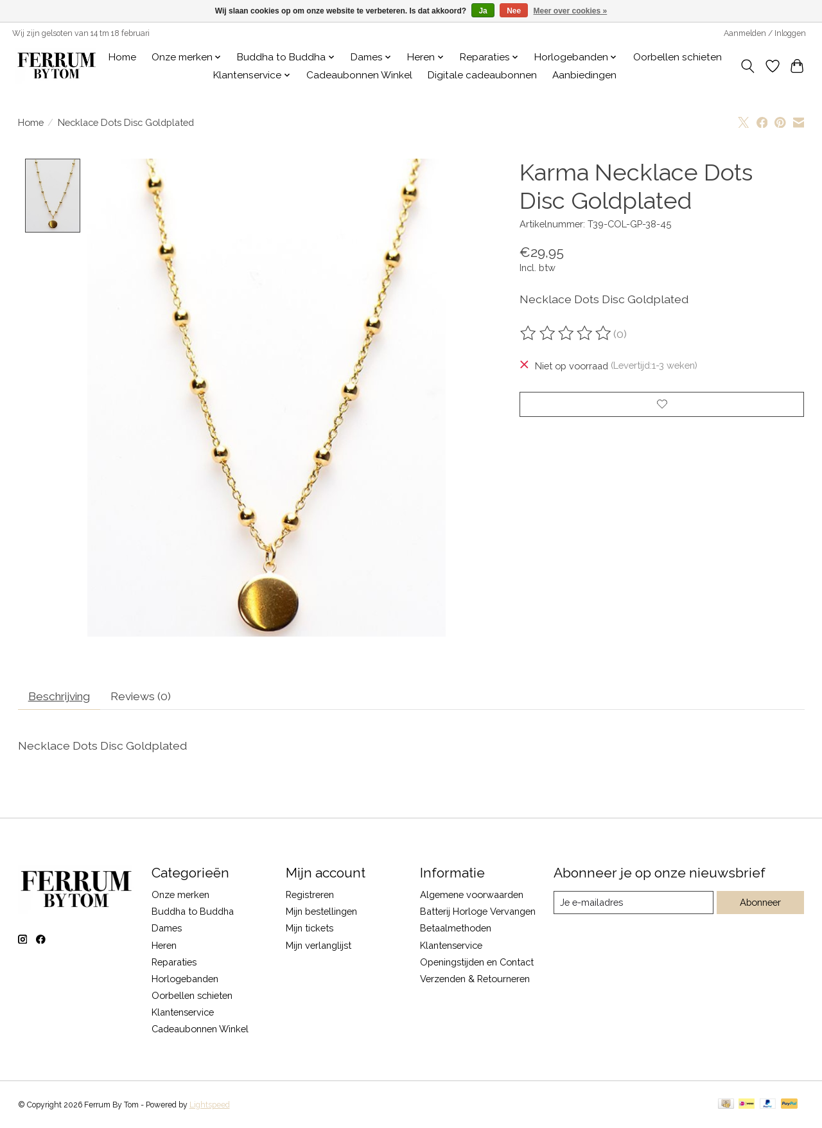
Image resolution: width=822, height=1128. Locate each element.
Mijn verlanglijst (318, 945)
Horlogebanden (185, 979)
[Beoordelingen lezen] (566, 333)
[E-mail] (633, 903)
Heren (164, 945)
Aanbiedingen (584, 75)
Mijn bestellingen (321, 912)
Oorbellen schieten (677, 57)
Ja (482, 10)
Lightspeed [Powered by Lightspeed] (209, 1106)
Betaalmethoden (455, 929)
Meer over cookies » (571, 10)
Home (122, 57)
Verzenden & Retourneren (475, 979)
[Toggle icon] (747, 66)
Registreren (310, 895)
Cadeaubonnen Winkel (359, 75)
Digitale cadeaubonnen (482, 75)
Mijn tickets (309, 929)
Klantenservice (183, 1013)
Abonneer (760, 903)
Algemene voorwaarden (471, 895)
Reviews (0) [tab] (146, 696)
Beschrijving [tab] (61, 696)
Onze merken (180, 895)
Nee (514, 10)
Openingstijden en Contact (477, 962)
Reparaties (174, 962)
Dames (167, 929)
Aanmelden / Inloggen (765, 33)
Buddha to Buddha (193, 912)
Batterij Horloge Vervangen (478, 912)
